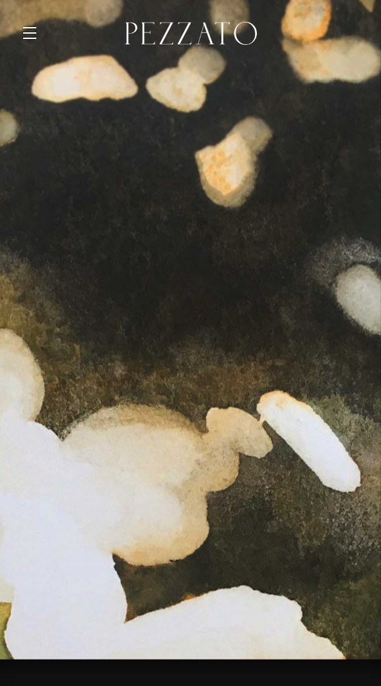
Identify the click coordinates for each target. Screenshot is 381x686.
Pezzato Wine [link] (191, 33)
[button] (33, 33)
